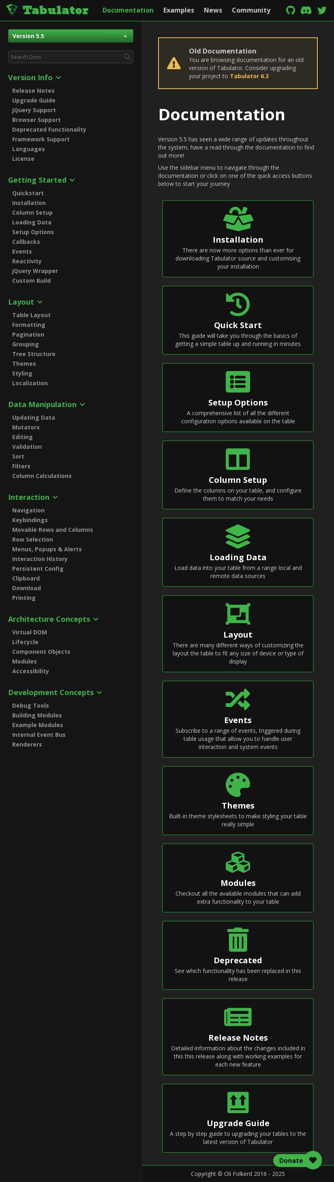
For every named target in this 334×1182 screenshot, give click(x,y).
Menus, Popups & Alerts (47, 549)
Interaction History (40, 559)
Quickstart (28, 193)
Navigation (28, 510)
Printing (24, 598)
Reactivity (27, 261)
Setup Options (33, 232)
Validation (27, 446)
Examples (178, 10)
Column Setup (32, 212)
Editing (22, 437)
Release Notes (33, 90)
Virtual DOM (29, 632)
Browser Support (36, 120)
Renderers (27, 744)
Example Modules (37, 725)
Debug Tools (30, 705)
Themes (24, 363)
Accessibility (30, 671)
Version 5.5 (70, 36)
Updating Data (33, 417)
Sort (18, 456)
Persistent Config (38, 568)
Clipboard (26, 578)
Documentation (128, 10)
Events (22, 251)
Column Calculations (42, 476)
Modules (24, 661)
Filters (21, 466)
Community (251, 10)
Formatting (28, 325)
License (23, 158)
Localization (30, 383)
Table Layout (31, 315)
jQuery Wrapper (35, 271)
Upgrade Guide (34, 100)
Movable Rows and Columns (52, 529)
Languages (28, 149)
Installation (29, 203)
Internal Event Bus (39, 734)
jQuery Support (34, 110)
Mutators (26, 427)
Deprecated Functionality (49, 129)
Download (26, 588)
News (213, 10)
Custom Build (31, 280)
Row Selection (32, 539)
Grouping (25, 344)
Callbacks (26, 241)
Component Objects (41, 651)
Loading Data (31, 222)
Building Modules (37, 715)
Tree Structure (34, 354)
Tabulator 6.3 (249, 76)
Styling (22, 373)
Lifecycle (25, 642)
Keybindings (30, 520)
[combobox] (70, 57)
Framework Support (41, 139)
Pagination (28, 334)
